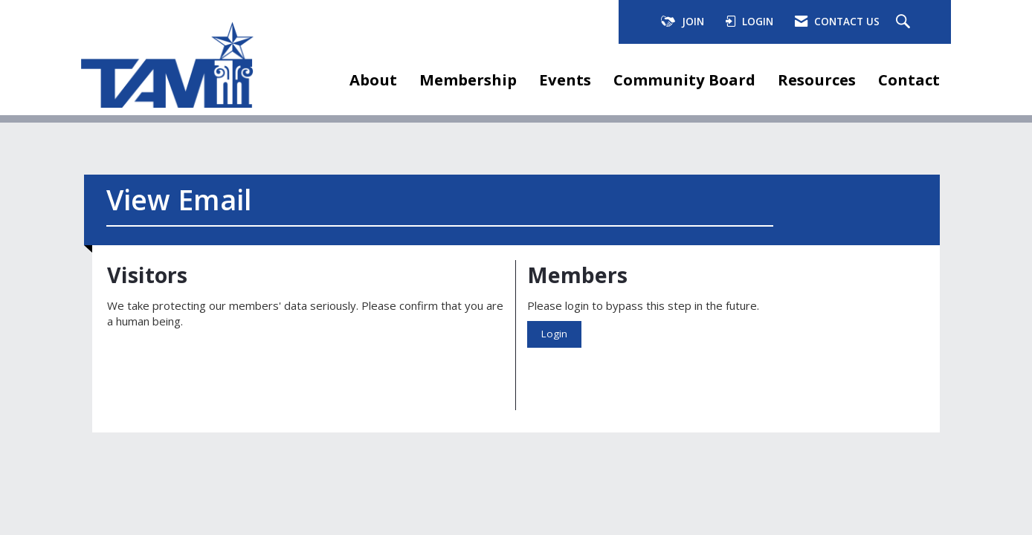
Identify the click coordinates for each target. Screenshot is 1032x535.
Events (565, 79)
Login (554, 333)
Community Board (684, 79)
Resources (817, 79)
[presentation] (220, 366)
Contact (909, 79)
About (373, 79)
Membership (468, 79)
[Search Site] (905, 22)
